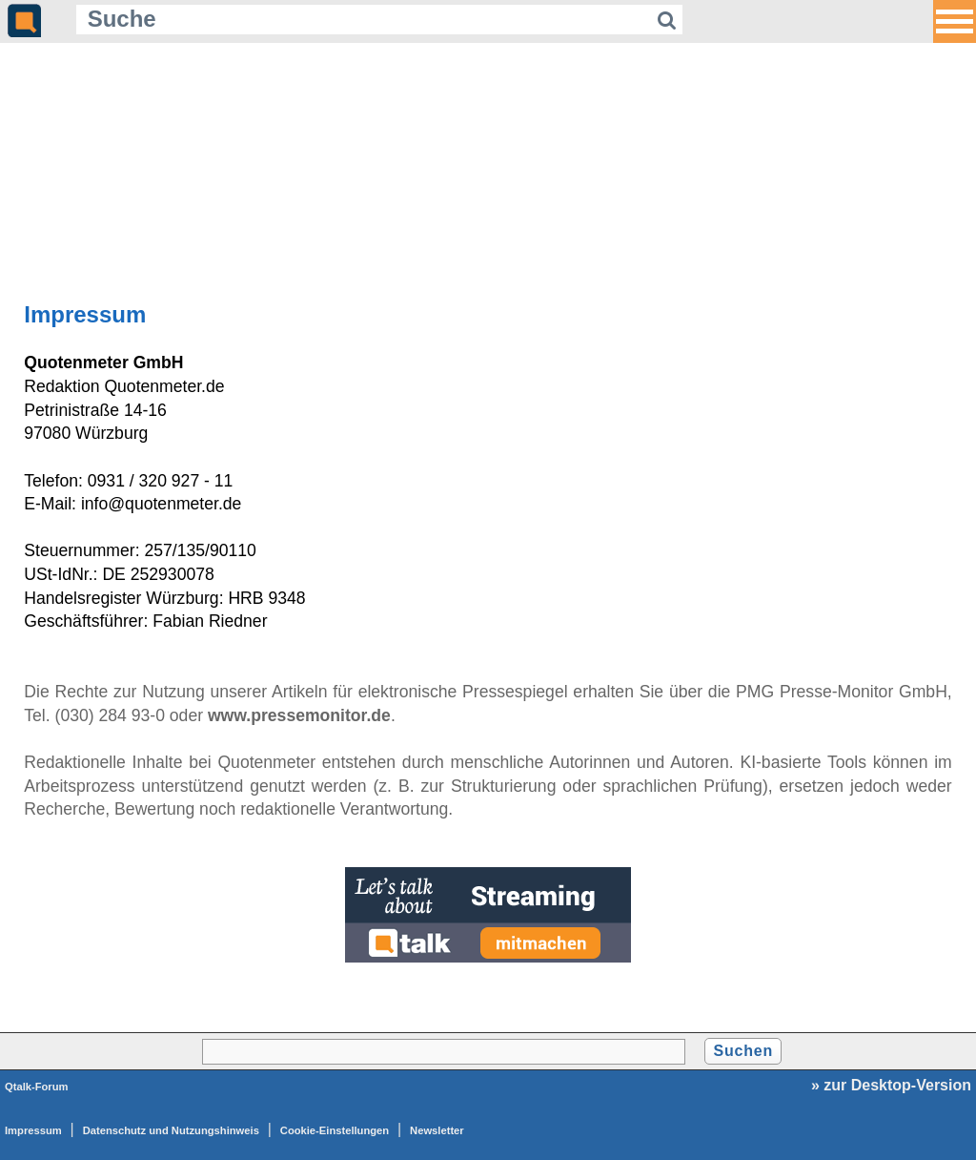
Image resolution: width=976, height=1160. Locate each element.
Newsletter (437, 1130)
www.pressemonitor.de (299, 715)
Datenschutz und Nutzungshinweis (171, 1130)
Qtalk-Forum (37, 1086)
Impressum (33, 1130)
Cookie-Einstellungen (334, 1130)
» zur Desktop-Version (891, 1085)
